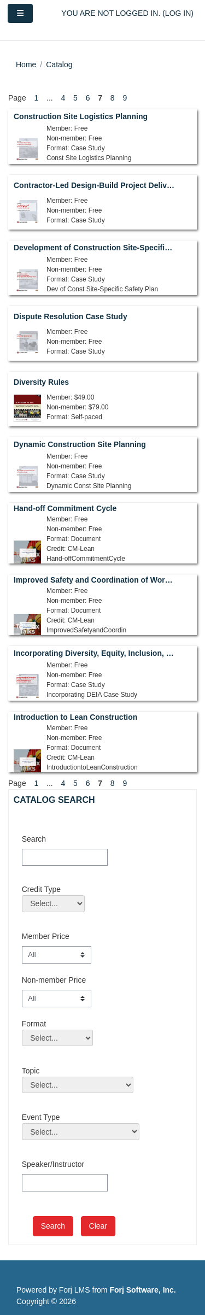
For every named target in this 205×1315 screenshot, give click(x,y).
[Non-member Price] (56, 998)
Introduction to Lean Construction (75, 717)
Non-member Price (54, 980)
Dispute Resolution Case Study (70, 316)
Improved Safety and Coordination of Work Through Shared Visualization (95, 580)
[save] (53, 1226)
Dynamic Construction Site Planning (80, 444)
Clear (98, 1226)
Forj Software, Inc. (142, 1289)
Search (34, 839)
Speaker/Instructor (53, 1164)
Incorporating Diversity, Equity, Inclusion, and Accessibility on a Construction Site (95, 653)
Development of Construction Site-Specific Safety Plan (95, 247)
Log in (178, 13)
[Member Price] (56, 955)
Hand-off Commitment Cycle (65, 508)
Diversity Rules (41, 382)
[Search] (65, 857)
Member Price (45, 936)
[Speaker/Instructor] (65, 1182)
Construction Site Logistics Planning (81, 116)
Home (26, 64)
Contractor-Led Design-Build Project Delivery (95, 185)
